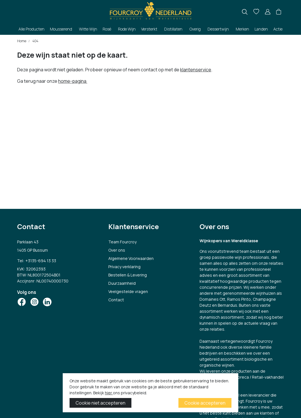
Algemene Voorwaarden (131, 258)
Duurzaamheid (122, 283)
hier (109, 392)
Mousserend (61, 29)
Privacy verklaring (124, 266)
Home (21, 41)
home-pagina (72, 81)
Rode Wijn (127, 29)
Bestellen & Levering (127, 275)
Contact (116, 299)
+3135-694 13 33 (40, 260)
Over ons (116, 250)
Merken (242, 29)
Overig (195, 29)
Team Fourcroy (122, 242)
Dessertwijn (218, 29)
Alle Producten (31, 29)
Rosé (107, 29)
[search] (245, 11)
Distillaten (173, 29)
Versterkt (149, 29)
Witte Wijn (88, 29)
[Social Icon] (21, 301)
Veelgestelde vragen (128, 291)
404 (35, 41)
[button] (278, 12)
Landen (261, 29)
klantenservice (195, 69)
